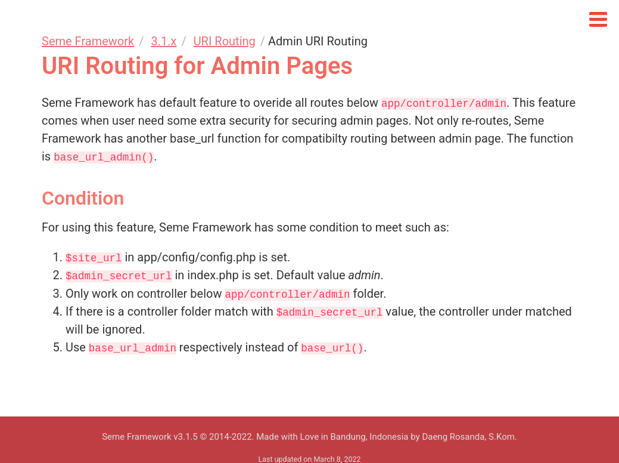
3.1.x (163, 41)
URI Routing (225, 41)
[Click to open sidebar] (598, 16)
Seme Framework (88, 41)
